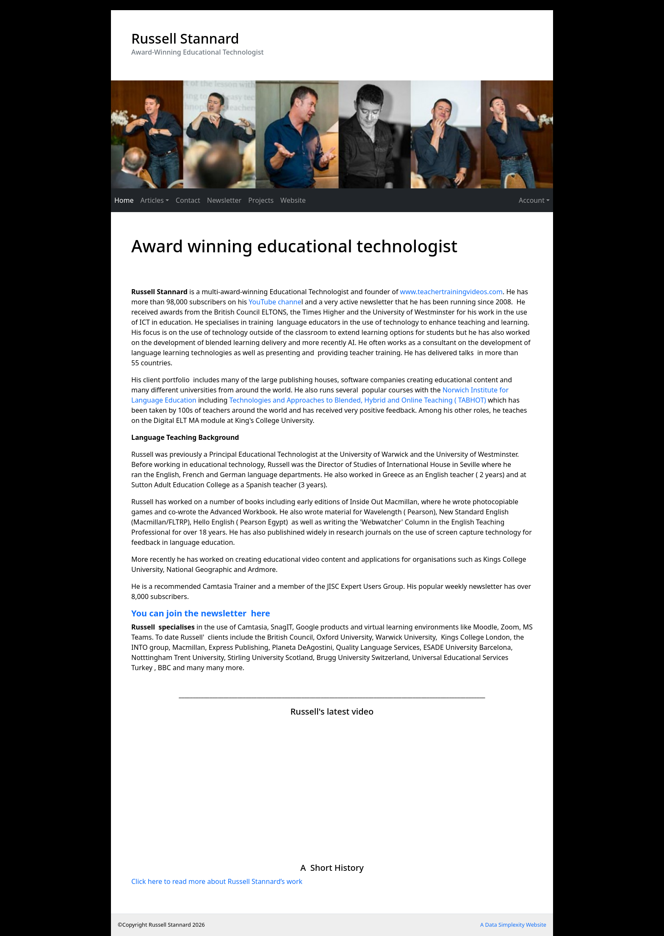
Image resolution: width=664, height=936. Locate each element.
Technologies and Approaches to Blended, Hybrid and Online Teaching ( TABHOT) (357, 400)
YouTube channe (275, 301)
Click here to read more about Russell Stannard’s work (216, 881)
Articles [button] (152, 200)
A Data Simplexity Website (513, 924)
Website (293, 200)
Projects (261, 200)
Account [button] (532, 200)
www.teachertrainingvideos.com (451, 291)
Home (124, 200)
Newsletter (224, 200)
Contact (188, 200)
